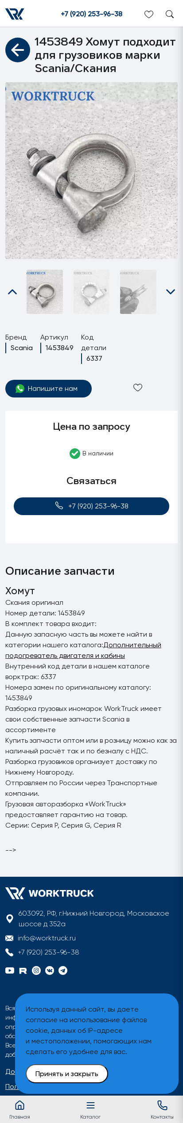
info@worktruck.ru (47, 938)
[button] (12, 291)
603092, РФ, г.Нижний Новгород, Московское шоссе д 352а (94, 918)
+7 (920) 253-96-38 (91, 14)
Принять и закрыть (66, 1074)
